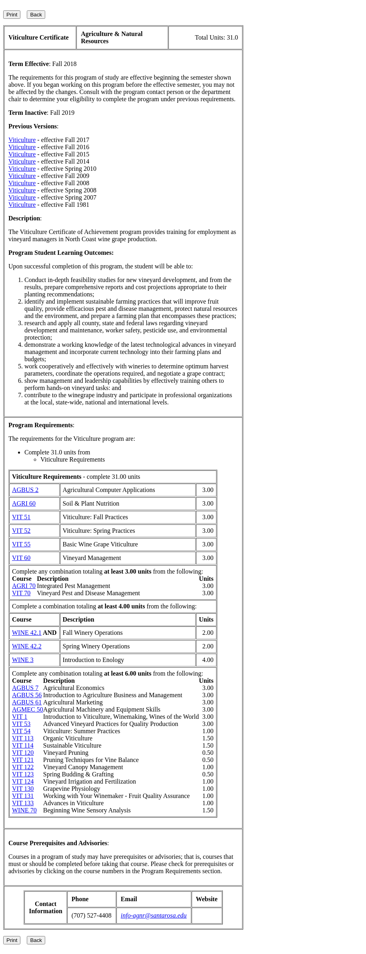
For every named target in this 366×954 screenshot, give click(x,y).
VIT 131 (23, 795)
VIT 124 (23, 781)
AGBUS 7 (25, 687)
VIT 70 (21, 593)
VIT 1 (19, 716)
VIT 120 (23, 752)
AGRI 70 (24, 585)
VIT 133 (23, 803)
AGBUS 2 (25, 489)
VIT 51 (21, 517)
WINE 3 (23, 659)
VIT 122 (23, 767)
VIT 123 (23, 774)
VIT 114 (23, 745)
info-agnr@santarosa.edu (154, 915)
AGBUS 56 (27, 695)
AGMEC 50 (27, 709)
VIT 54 (21, 731)
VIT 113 (23, 738)
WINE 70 (24, 810)
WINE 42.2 (27, 646)
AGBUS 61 (27, 702)
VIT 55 (21, 544)
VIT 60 (21, 557)
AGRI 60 (24, 503)
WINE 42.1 (27, 632)
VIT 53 (21, 723)
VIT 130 (23, 788)
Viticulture (22, 139)
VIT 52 (21, 530)
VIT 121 (23, 759)
